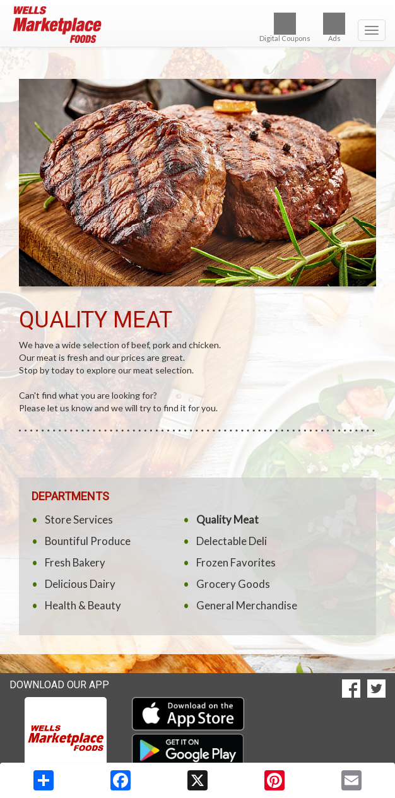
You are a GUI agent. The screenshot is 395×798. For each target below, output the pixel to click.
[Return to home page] (197, 24)
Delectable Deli (231, 541)
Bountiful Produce (88, 541)
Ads (334, 27)
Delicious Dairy (80, 583)
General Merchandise (246, 605)
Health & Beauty (83, 605)
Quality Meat (227, 519)
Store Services (79, 519)
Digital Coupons (284, 27)
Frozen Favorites (236, 562)
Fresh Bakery (75, 562)
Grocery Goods (233, 583)
